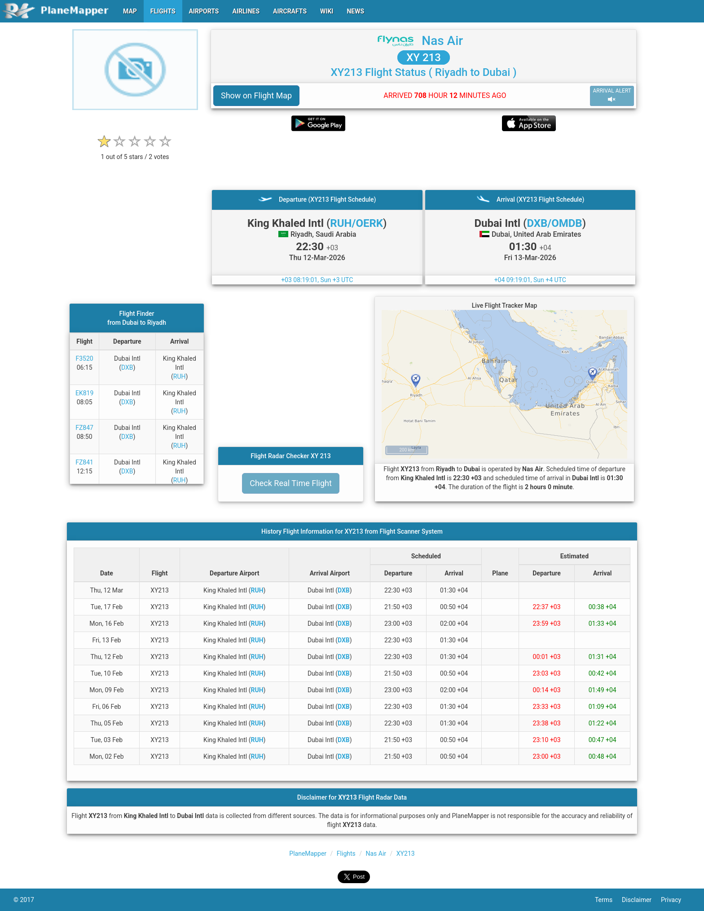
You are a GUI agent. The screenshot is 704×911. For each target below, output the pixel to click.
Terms (608, 899)
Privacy (676, 899)
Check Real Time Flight (291, 483)
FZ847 (84, 427)
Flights (346, 853)
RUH (179, 376)
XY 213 (423, 57)
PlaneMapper (307, 853)
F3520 (84, 358)
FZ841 (84, 462)
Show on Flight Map (256, 95)
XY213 (405, 853)
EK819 (84, 393)
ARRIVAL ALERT (612, 95)
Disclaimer (641, 899)
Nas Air (442, 40)
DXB (127, 367)
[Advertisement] (424, 160)
